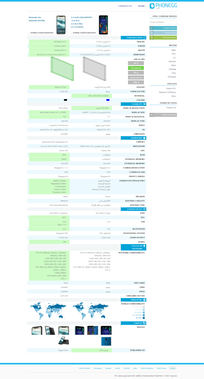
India (135, 368)
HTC (174, 54)
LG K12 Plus (77, 24)
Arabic (117, 368)
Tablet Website (84, 368)
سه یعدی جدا (136, 68)
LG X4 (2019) (77, 27)
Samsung (172, 69)
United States (162, 368)
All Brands (172, 77)
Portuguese (98, 368)
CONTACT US (125, 6)
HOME (141, 6)
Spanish (108, 368)
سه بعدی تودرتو (136, 77)
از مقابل (136, 82)
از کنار (135, 63)
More (174, 96)
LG (174, 58)
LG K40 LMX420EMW (81, 17)
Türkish (127, 368)
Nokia (173, 65)
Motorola (172, 61)
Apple (173, 50)
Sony (174, 73)
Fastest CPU (171, 88)
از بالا (136, 73)
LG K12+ (75, 20)
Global (172, 368)
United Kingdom (147, 368)
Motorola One (35, 17)
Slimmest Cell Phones (167, 92)
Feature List (171, 107)
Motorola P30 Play (37, 20)
